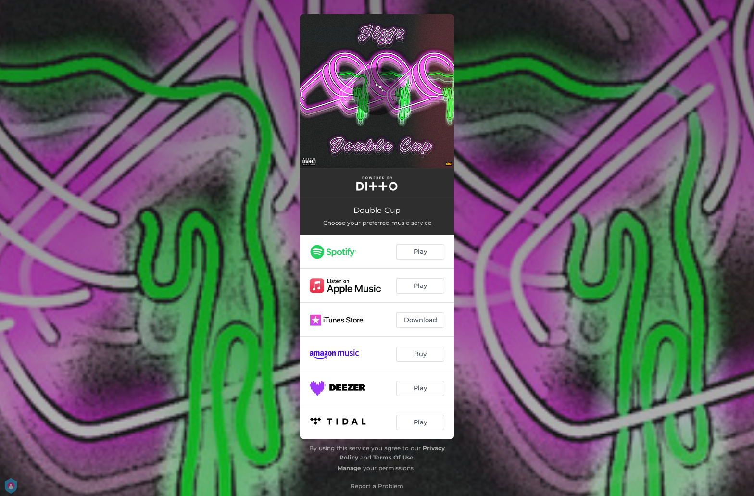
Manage (349, 467)
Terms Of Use (393, 457)
